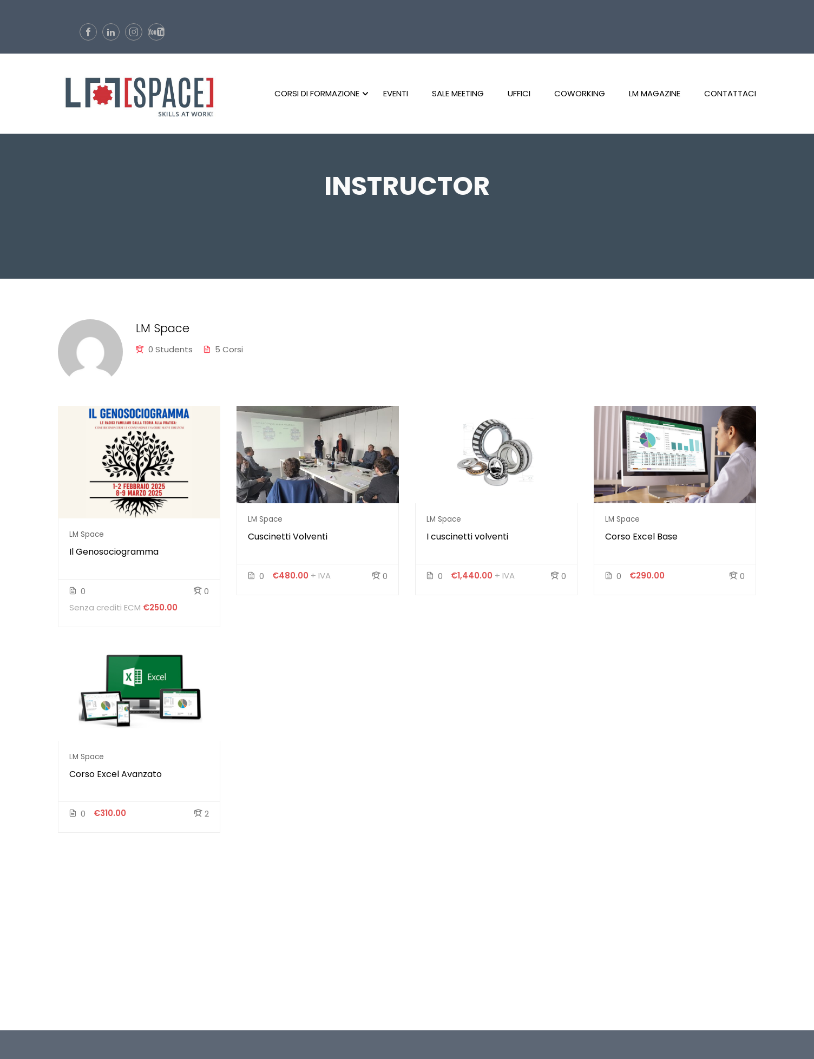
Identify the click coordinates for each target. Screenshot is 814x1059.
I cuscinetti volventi (467, 541)
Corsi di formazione (316, 94)
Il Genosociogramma (114, 556)
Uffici (519, 94)
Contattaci (730, 94)
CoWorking (579, 94)
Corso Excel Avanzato (115, 778)
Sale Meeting (458, 94)
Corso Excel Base (641, 541)
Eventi (395, 94)
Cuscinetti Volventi (287, 541)
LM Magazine (654, 94)
